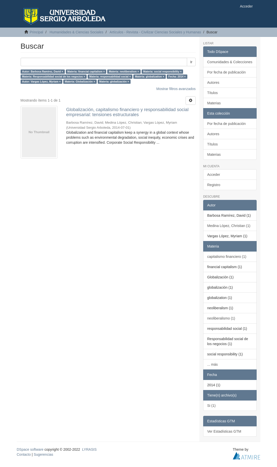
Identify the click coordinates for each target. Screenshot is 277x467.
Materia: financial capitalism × (86, 71)
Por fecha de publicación (226, 72)
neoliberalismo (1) (221, 318)
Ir (191, 62)
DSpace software (30, 449)
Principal (36, 32)
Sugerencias (43, 454)
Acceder (213, 175)
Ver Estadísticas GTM (224, 431)
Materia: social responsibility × (162, 71)
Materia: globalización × (114, 81)
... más (212, 364)
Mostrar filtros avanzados (176, 89)
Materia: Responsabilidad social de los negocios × (53, 76)
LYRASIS (89, 449)
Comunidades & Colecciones (229, 62)
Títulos (212, 93)
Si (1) (211, 406)
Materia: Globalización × (80, 81)
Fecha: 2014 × (177, 76)
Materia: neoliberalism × (124, 71)
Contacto (24, 454)
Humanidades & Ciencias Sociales (76, 32)
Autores (213, 83)
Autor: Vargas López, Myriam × (41, 81)
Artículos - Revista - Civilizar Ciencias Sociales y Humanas (155, 32)
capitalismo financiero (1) (226, 257)
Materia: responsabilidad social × (110, 76)
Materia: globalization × (149, 76)
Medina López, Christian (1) (228, 226)
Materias (214, 103)
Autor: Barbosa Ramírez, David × (42, 71)
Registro (213, 185)
